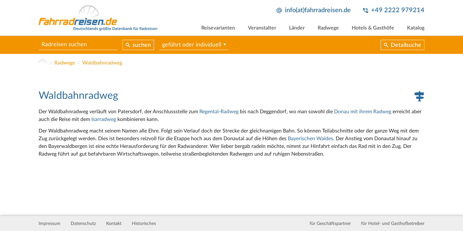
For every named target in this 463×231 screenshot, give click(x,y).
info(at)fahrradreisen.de (318, 10)
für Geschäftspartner (330, 223)
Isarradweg (103, 119)
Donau (341, 111)
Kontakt (114, 223)
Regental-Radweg (219, 111)
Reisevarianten (218, 27)
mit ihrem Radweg (370, 111)
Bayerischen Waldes (310, 138)
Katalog (415, 27)
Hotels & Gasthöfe (373, 27)
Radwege (328, 27)
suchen (141, 45)
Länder (297, 27)
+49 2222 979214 (397, 10)
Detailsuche (406, 45)
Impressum (49, 223)
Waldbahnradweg (102, 62)
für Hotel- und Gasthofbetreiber (392, 223)
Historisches (144, 223)
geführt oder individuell (191, 45)
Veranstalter (262, 27)
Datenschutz (83, 223)
